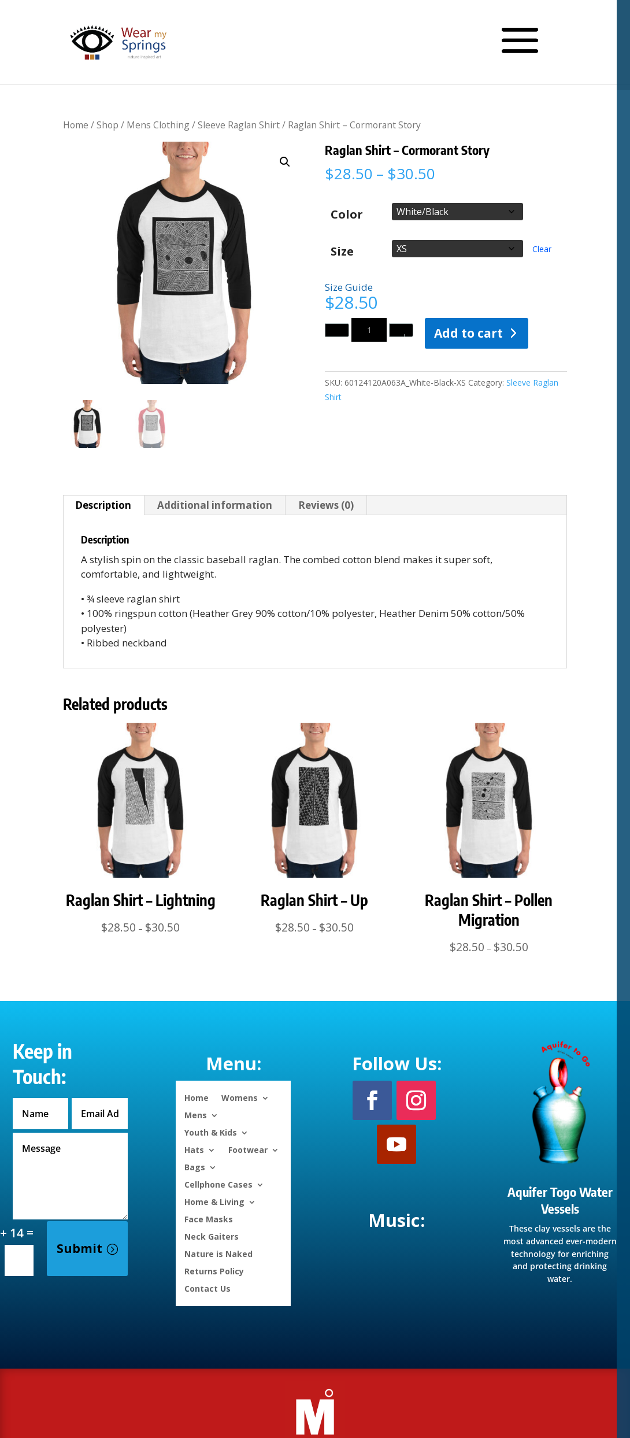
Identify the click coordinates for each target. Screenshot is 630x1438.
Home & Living (214, 1201)
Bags (194, 1166)
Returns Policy (214, 1271)
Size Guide (349, 287)
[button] (285, 161)
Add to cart (468, 333)
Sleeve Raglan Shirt (239, 125)
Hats (194, 1149)
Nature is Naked (218, 1253)
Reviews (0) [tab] (326, 505)
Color (347, 214)
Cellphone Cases (218, 1184)
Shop (107, 125)
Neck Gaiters (211, 1236)
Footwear (248, 1149)
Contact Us (207, 1288)
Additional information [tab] (214, 505)
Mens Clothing (158, 125)
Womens (239, 1097)
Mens (195, 1114)
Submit (79, 1248)
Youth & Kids (210, 1132)
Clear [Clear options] (541, 248)
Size (342, 252)
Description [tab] (103, 505)
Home (75, 125)
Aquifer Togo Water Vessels (560, 1200)
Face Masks (208, 1218)
